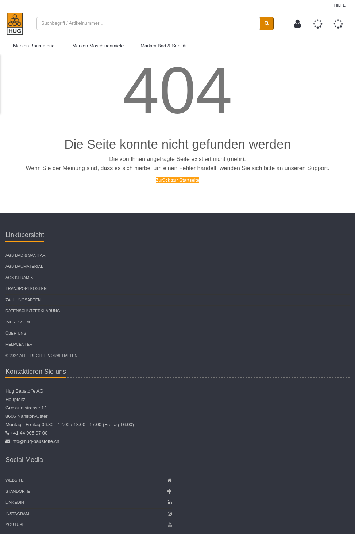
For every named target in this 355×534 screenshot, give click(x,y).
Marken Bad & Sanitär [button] (163, 45)
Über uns (15, 333)
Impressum (17, 322)
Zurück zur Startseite (178, 180)
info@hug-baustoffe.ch (35, 441)
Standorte (17, 491)
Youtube (15, 524)
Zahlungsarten (23, 300)
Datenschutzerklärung (32, 311)
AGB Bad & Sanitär (25, 255)
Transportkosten (26, 288)
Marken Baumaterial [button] (34, 45)
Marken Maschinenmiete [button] (98, 45)
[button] (298, 24)
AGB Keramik (19, 277)
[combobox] (148, 23)
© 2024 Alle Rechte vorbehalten (41, 355)
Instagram (17, 513)
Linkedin (14, 502)
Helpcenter (18, 344)
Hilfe (340, 5)
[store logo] (15, 24)
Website (14, 480)
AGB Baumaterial (24, 266)
